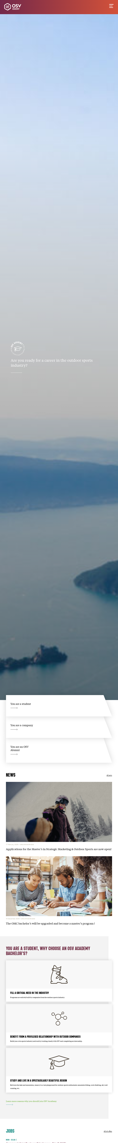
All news (109, 775)
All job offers (108, 1131)
